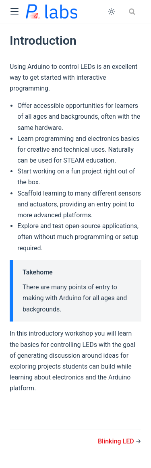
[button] (14, 12)
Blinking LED (117, 441)
